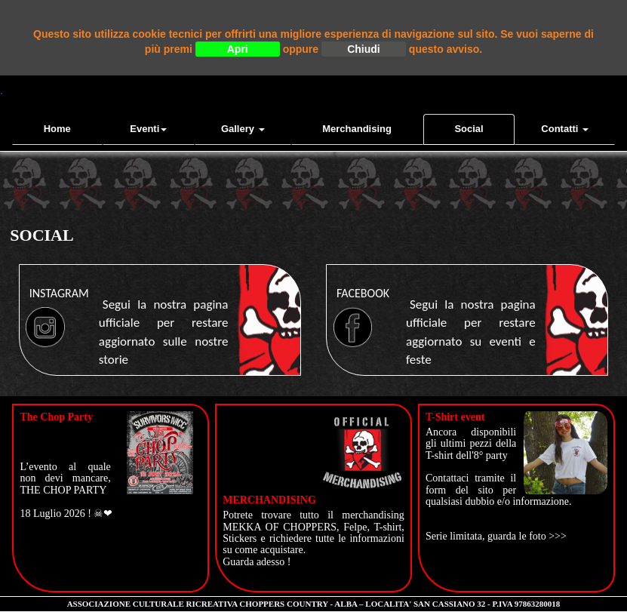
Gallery (243, 128)
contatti (565, 128)
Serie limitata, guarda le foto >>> (496, 536)
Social (468, 128)
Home (57, 128)
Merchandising (357, 128)
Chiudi (363, 49)
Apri (237, 49)
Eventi (148, 128)
